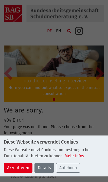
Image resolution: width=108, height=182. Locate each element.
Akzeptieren (18, 167)
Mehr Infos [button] (74, 155)
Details (44, 167)
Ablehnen (68, 167)
